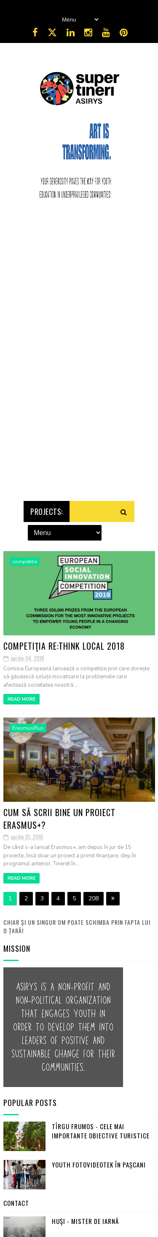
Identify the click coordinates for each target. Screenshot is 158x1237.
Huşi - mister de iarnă (85, 1221)
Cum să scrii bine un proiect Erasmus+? (59, 818)
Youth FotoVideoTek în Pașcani (99, 1164)
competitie (24, 561)
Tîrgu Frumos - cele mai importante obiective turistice (101, 1131)
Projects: (46, 511)
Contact (16, 1203)
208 (93, 898)
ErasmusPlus (28, 728)
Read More (21, 699)
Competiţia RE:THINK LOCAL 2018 (64, 646)
